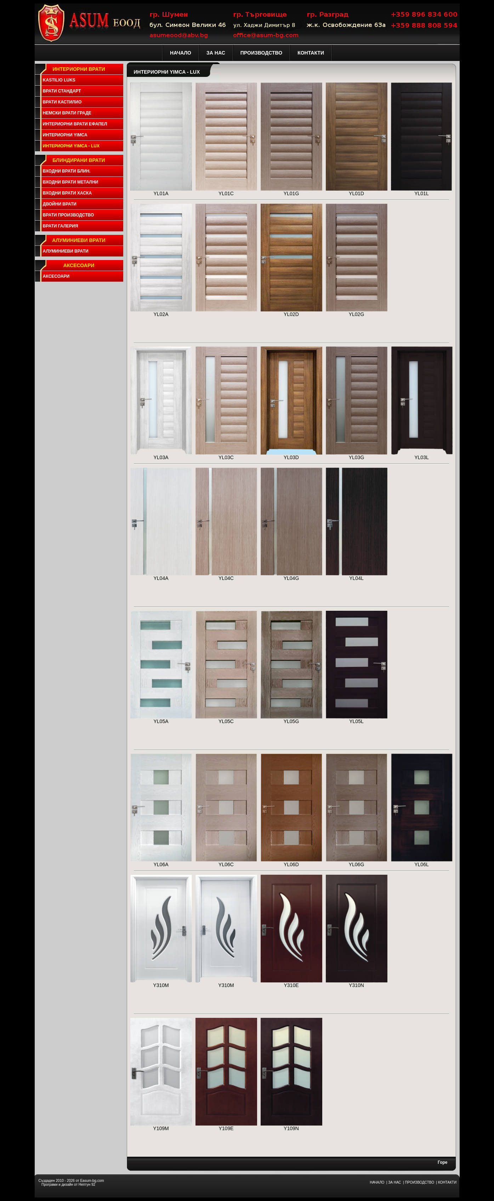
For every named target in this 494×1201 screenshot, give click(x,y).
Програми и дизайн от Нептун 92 (68, 1184)
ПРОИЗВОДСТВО (419, 1182)
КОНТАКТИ (447, 1182)
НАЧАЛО (377, 1182)
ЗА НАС (394, 1182)
